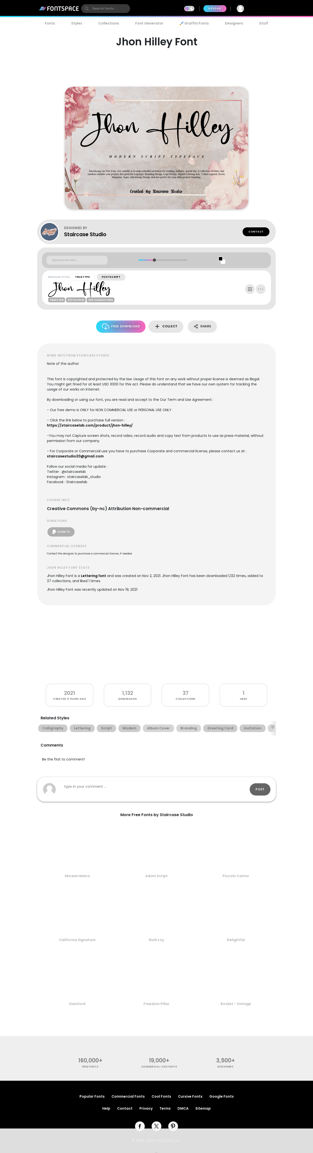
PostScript (111, 277)
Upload (214, 8)
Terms (165, 1108)
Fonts (50, 23)
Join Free (262, 8)
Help (106, 1108)
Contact (256, 231)
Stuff (263, 23)
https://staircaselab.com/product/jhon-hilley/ (90, 425)
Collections (108, 23)
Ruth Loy (156, 939)
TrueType (82, 277)
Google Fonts (221, 1096)
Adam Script (156, 875)
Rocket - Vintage (236, 1003)
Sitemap (203, 1108)
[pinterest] (173, 1126)
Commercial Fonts (128, 1096)
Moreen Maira (77, 875)
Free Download (121, 326)
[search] (105, 8)
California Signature (77, 939)
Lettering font (93, 575)
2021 (69, 693)
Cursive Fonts (190, 1096)
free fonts (90, 1066)
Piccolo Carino (236, 875)
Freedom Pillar (156, 1003)
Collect (166, 326)
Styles (76, 23)
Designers (234, 23)
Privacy (146, 1108)
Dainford (77, 1003)
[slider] (154, 260)
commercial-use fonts (159, 1066)
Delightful (236, 939)
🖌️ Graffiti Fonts (194, 23)
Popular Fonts (92, 1096)
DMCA (183, 1108)
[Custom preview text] (77, 260)
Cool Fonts (161, 1096)
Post (260, 789)
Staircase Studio (85, 234)
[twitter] (156, 1126)
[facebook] (140, 1126)
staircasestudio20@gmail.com (75, 456)
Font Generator (149, 23)
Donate (61, 532)
